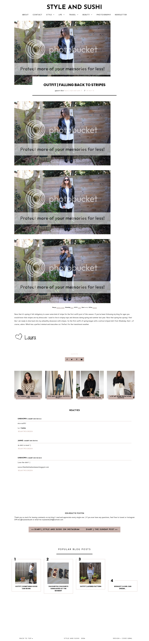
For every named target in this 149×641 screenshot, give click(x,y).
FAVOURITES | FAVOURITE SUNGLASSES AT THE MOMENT (58, 588)
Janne (20, 440)
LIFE (60, 14)
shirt (72, 307)
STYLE (49, 14)
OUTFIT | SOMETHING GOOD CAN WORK (26, 587)
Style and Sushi (74, 7)
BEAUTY (86, 14)
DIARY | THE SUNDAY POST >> (101, 529)
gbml (129, 638)
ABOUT (25, 14)
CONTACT (37, 14)
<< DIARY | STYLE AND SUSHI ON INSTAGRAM (55, 529)
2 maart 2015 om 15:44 (34, 419)
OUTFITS (74, 354)
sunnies (95, 307)
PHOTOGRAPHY (104, 14)
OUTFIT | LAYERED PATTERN (90, 586)
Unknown (22, 419)
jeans (79, 307)
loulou (23, 428)
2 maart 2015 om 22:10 (34, 458)
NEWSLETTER (121, 14)
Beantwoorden (25, 431)
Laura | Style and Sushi (72, 90)
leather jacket (60, 307)
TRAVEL (72, 14)
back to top (26, 638)
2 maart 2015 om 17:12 (31, 440)
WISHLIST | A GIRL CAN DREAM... (122, 587)
